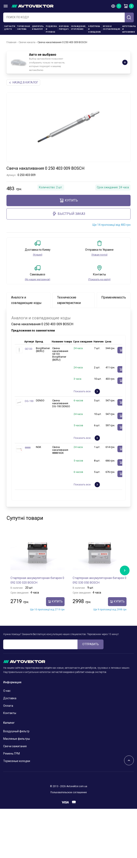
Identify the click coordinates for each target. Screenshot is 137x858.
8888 (27, 447)
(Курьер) (37, 254)
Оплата (8, 705)
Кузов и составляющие (111, 27)
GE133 (28, 348)
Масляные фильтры (16, 738)
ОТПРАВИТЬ (90, 644)
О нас (6, 690)
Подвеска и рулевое (51, 29)
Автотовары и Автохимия (129, 29)
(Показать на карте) (99, 279)
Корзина (125, 6)
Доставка (9, 698)
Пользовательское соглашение (68, 792)
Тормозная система (23, 27)
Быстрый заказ (68, 213)
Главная (11, 42)
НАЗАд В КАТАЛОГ (23, 82)
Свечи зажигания (15, 746)
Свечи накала (27, 42)
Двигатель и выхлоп (38, 27)
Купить (68, 200)
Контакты (9, 713)
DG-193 (29, 401)
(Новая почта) (99, 254)
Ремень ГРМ (11, 753)
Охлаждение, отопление (78, 27)
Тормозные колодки (16, 761)
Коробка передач (64, 27)
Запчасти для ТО (9, 27)
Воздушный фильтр (16, 731)
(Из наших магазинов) (37, 279)
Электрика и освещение (94, 29)
